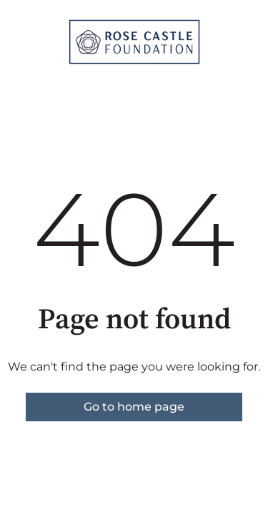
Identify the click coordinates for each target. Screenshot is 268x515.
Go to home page (134, 406)
